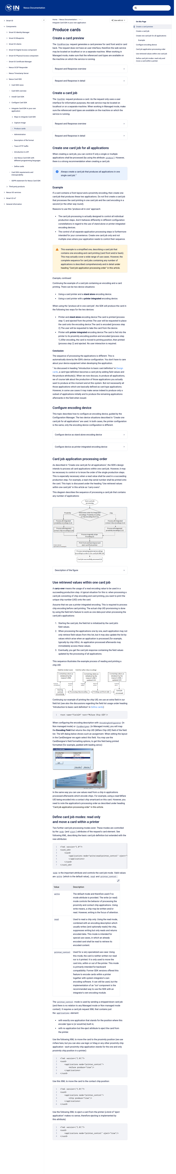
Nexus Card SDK (15, 79)
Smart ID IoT (11, 198)
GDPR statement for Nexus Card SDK (26, 181)
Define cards (19, 166)
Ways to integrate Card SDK (25, 117)
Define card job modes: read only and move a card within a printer (150, 59)
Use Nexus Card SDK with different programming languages (27, 159)
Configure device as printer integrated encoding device (81, 446)
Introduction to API (21, 152)
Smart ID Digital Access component (23, 50)
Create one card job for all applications (151, 36)
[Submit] (136, 8)
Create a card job (142, 31)
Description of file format (24, 140)
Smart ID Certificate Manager (20, 62)
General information (14, 204)
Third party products (17, 187)
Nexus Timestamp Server (19, 73)
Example (141, 40)
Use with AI (118, 20)
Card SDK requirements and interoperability (22, 173)
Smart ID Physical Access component (23, 56)
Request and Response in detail (70, 80)
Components (11, 26)
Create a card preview (144, 27)
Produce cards (20, 129)
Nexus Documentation (34, 8)
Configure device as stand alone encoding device (78, 434)
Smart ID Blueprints (16, 38)
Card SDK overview (19, 91)
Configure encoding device (146, 45)
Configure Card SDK (19, 103)
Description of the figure (66, 570)
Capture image (20, 123)
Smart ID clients (15, 44)
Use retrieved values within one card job (151, 54)
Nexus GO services (13, 192)
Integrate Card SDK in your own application (24, 109)
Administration (20, 134)
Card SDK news (18, 85)
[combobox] (152, 7)
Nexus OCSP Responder (18, 67)
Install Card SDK (18, 97)
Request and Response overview (70, 69)
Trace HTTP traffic (21, 146)
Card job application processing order (150, 49)
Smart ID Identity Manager (19, 32)
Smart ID (9, 21)
